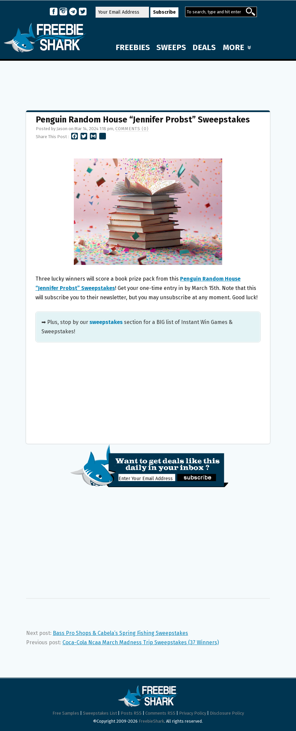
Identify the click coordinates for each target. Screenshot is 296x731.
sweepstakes (106, 322)
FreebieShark (151, 721)
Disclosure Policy (227, 713)
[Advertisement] (148, 82)
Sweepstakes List (100, 713)
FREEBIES (133, 47)
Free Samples (65, 713)
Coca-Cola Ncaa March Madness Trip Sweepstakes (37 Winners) (140, 642)
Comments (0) (132, 128)
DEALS (204, 47)
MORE (237, 47)
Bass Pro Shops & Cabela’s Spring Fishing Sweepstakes (120, 633)
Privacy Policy (192, 713)
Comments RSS (160, 713)
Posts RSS (131, 713)
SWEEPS (171, 47)
